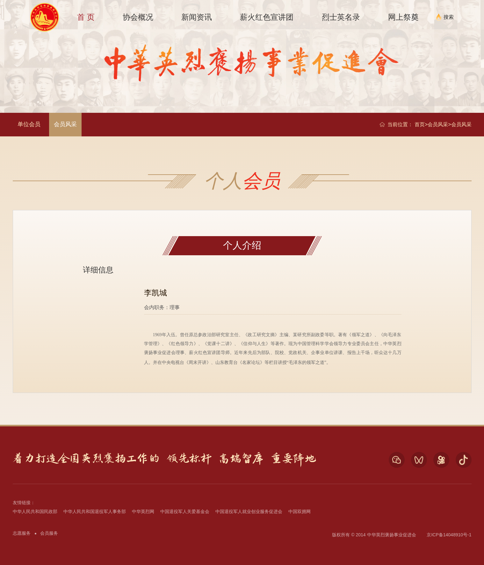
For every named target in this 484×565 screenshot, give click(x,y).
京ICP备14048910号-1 (449, 534)
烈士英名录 (341, 17)
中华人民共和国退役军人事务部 (94, 511)
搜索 (449, 17)
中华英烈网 (143, 511)
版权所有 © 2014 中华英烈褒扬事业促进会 (374, 534)
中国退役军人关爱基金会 (184, 511)
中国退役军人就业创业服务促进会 (248, 511)
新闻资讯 (196, 17)
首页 (420, 124)
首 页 (86, 17)
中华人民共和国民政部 (35, 511)
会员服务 (49, 533)
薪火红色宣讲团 (266, 17)
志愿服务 (22, 533)
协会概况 (138, 17)
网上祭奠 (403, 17)
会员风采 (65, 124)
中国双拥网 (299, 511)
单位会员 (29, 124)
